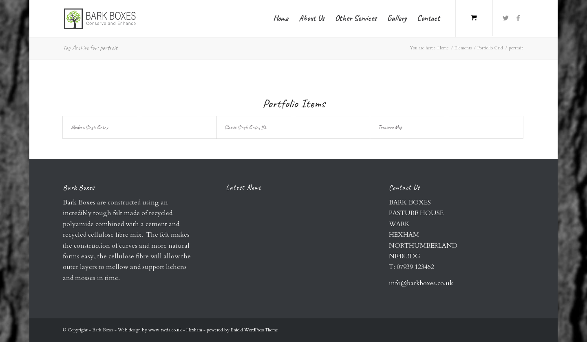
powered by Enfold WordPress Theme (242, 330)
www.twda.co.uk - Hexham (175, 330)
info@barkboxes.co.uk (421, 283)
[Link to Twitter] (506, 18)
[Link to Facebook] (518, 18)
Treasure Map (390, 127)
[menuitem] (281, 18)
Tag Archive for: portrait (90, 48)
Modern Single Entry (89, 127)
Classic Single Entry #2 (245, 127)
